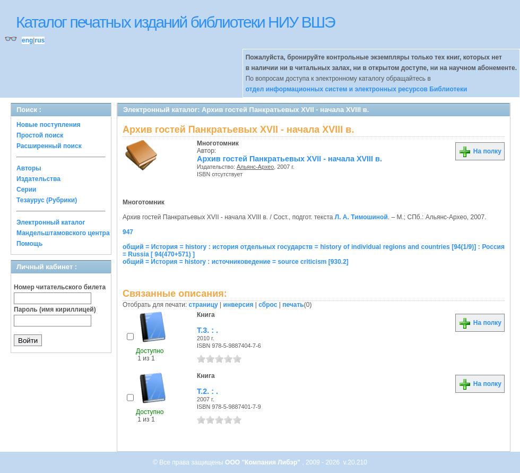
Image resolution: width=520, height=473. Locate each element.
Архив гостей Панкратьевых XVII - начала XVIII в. (289, 158)
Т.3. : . (207, 330)
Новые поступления (48, 124)
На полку (479, 151)
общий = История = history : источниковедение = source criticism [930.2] (236, 261)
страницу (203, 304)
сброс (267, 304)
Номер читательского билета (60, 287)
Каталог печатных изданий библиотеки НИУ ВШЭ (175, 22)
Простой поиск (39, 135)
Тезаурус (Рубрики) (46, 200)
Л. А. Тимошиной (361, 217)
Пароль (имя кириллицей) (55, 309)
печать (293, 304)
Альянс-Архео (255, 167)
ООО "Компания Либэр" (263, 462)
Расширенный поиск (49, 146)
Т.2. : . (207, 391)
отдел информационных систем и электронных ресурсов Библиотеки (356, 89)
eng (27, 40)
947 (128, 232)
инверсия (238, 304)
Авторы (28, 168)
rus (39, 40)
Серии (26, 189)
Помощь (29, 243)
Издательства (38, 179)
